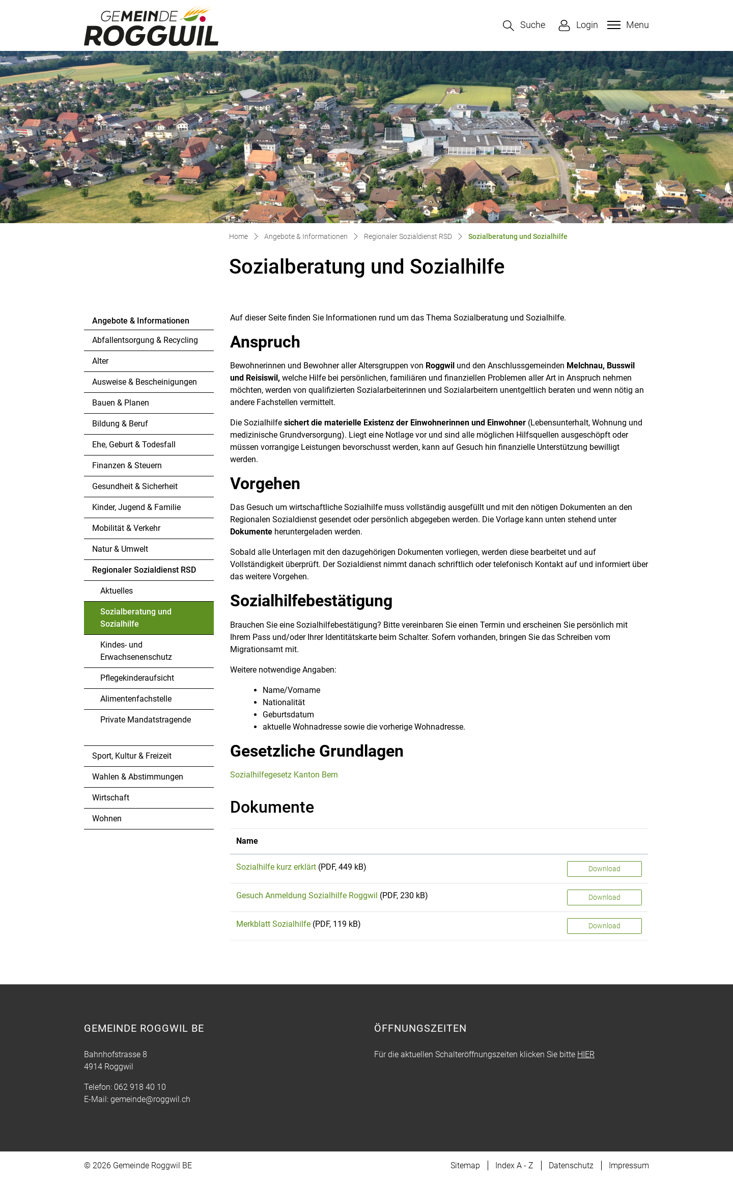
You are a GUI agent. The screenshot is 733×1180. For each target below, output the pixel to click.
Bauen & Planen (120, 403)
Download (604, 869)
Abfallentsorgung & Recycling (145, 340)
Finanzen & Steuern (127, 465)
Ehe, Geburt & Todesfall (134, 444)
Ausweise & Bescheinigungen (144, 382)
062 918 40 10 (140, 1087)
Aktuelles (116, 591)
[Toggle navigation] (627, 25)
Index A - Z (514, 1165)
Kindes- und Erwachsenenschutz (136, 651)
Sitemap (465, 1165)
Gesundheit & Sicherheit (135, 486)
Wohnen (107, 818)
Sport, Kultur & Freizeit (132, 756)
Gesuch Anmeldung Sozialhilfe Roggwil (307, 895)
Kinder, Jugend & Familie (136, 507)
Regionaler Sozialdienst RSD (144, 570)
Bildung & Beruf (120, 423)
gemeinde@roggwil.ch (150, 1099)
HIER (586, 1054)
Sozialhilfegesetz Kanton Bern (290, 775)
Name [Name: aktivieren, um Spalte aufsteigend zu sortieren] (247, 841)
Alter (100, 361)
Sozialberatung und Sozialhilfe (136, 620)
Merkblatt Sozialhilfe (273, 924)
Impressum (629, 1165)
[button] (524, 26)
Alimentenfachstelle (136, 699)
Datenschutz (571, 1165)
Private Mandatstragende (145, 720)
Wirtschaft (110, 797)
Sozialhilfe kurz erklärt (276, 867)
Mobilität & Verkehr (126, 528)
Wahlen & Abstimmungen (137, 777)
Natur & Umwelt (120, 549)
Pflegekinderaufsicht (137, 678)
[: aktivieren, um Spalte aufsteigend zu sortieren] (604, 841)
